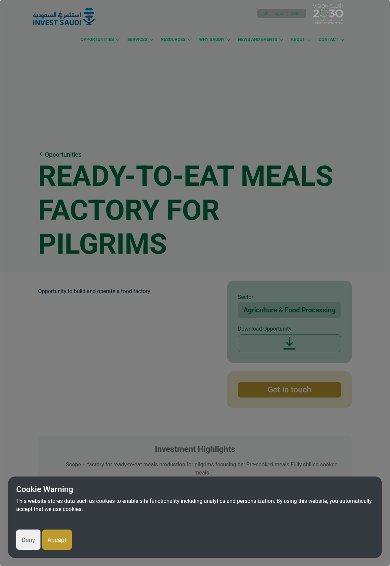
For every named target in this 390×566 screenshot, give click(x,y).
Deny (28, 539)
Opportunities (97, 39)
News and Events (257, 39)
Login (295, 13)
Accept (57, 539)
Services (137, 39)
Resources (173, 39)
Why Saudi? (211, 39)
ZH (266, 13)
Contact (328, 39)
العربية (279, 13)
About (298, 39)
